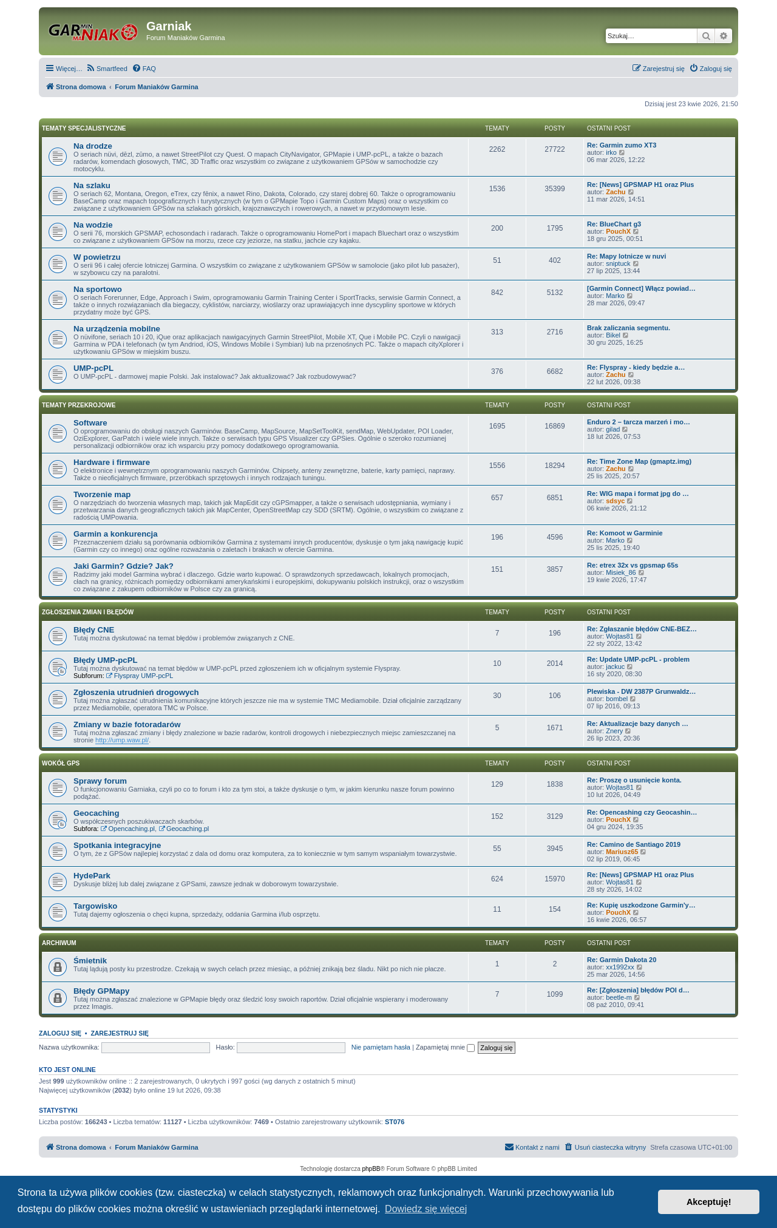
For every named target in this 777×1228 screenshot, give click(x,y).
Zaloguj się (60, 1033)
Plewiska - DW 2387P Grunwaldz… (641, 691)
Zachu (615, 191)
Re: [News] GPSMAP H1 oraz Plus (640, 184)
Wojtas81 (620, 636)
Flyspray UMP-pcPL (140, 675)
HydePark (91, 875)
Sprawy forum (100, 780)
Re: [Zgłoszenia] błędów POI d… (638, 990)
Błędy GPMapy (101, 991)
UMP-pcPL (93, 368)
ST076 (394, 1121)
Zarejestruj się (119, 1033)
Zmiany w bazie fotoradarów (127, 724)
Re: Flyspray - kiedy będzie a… (636, 367)
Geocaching (96, 813)
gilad (613, 429)
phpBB (371, 1168)
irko (611, 152)
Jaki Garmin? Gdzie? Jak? (123, 566)
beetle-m (619, 997)
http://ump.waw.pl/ (122, 740)
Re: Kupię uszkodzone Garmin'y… (641, 905)
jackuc (615, 666)
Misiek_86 (621, 572)
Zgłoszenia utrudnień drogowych (136, 692)
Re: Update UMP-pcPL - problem (638, 659)
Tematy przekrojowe (78, 405)
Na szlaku (91, 185)
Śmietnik (90, 960)
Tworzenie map (102, 494)
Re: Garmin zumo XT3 (621, 145)
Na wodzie (92, 224)
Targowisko (95, 906)
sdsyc (615, 500)
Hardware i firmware (111, 462)
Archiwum (59, 943)
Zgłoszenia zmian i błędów (88, 612)
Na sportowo (97, 289)
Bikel (613, 335)
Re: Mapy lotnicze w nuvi (626, 256)
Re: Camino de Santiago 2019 (633, 844)
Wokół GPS (61, 763)
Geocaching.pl (183, 828)
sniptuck (618, 263)
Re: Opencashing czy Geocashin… (642, 812)
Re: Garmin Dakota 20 (621, 959)
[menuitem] (106, 68)
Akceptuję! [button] (709, 1202)
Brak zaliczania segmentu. (628, 327)
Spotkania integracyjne (117, 845)
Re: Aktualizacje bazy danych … (637, 723)
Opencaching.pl (128, 828)
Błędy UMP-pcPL (105, 660)
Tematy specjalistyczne (84, 128)
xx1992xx (620, 967)
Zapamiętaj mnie (445, 1047)
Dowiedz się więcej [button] (426, 1209)
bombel (617, 698)
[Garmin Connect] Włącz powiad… (641, 288)
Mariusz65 (622, 851)
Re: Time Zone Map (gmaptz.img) (639, 461)
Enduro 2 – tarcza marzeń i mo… (638, 422)
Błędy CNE (93, 629)
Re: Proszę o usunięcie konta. (634, 780)
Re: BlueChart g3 (614, 224)
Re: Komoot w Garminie (625, 533)
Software (90, 422)
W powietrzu (97, 257)
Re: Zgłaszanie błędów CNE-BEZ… (642, 629)
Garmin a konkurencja (115, 533)
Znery (614, 730)
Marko (615, 295)
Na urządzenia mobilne (116, 328)
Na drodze (92, 146)
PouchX (618, 231)
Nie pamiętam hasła (380, 1047)
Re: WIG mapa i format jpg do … (638, 493)
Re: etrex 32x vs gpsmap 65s (632, 565)
